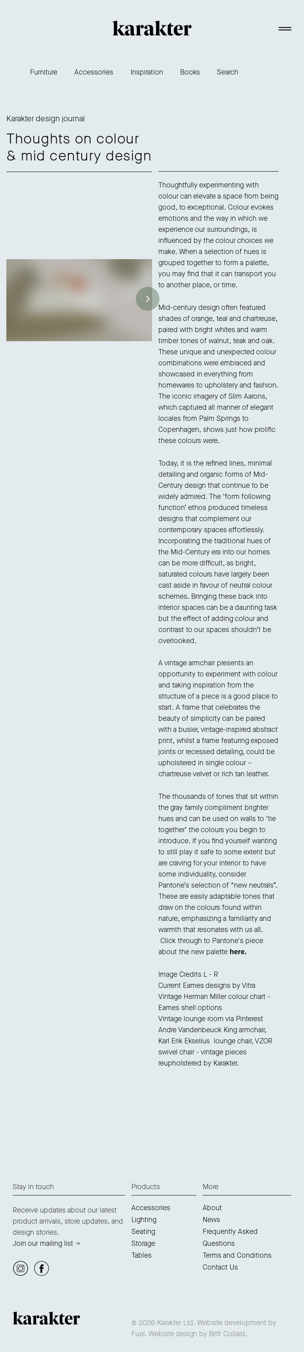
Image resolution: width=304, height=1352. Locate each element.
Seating (143, 1231)
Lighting (143, 1219)
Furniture (43, 72)
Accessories (93, 72)
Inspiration (147, 72)
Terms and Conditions (237, 1255)
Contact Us (220, 1267)
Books (190, 72)
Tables (141, 1255)
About (212, 1208)
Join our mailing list (43, 1243)
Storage (143, 1243)
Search (227, 72)
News (211, 1219)
